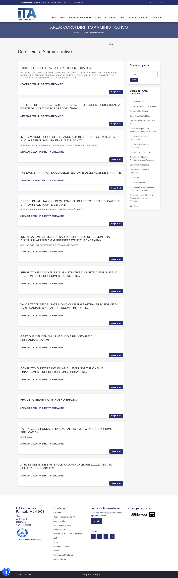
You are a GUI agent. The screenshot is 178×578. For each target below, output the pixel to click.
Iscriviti (96, 521)
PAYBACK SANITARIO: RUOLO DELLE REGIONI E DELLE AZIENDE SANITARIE (70, 172)
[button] (6, 572)
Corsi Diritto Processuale (139, 165)
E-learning (110, 18)
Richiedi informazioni (62, 547)
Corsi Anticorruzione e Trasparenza (143, 106)
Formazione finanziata (62, 525)
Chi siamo (57, 513)
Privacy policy (86, 575)
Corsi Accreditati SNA (80, 18)
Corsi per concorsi (138, 18)
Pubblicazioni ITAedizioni (63, 555)
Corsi (62, 18)
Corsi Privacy (135, 206)
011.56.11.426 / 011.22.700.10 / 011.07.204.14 (53, 2)
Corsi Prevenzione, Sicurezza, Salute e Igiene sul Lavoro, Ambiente (141, 198)
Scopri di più (116, 92)
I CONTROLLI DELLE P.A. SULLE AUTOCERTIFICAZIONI (56, 68)
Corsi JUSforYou (60, 559)
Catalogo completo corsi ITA (64, 517)
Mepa (122, 18)
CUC (55, 538)
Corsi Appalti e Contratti (139, 111)
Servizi (98, 18)
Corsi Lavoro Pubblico (138, 182)
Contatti (56, 551)
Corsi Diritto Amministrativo (140, 152)
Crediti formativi (60, 530)
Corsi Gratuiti (135, 178)
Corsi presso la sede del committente (68, 534)
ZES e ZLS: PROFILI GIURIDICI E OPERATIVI (49, 400)
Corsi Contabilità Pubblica (140, 116)
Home (53, 18)
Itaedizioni (157, 18)
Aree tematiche (59, 521)
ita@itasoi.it (78, 2)
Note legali (96, 575)
